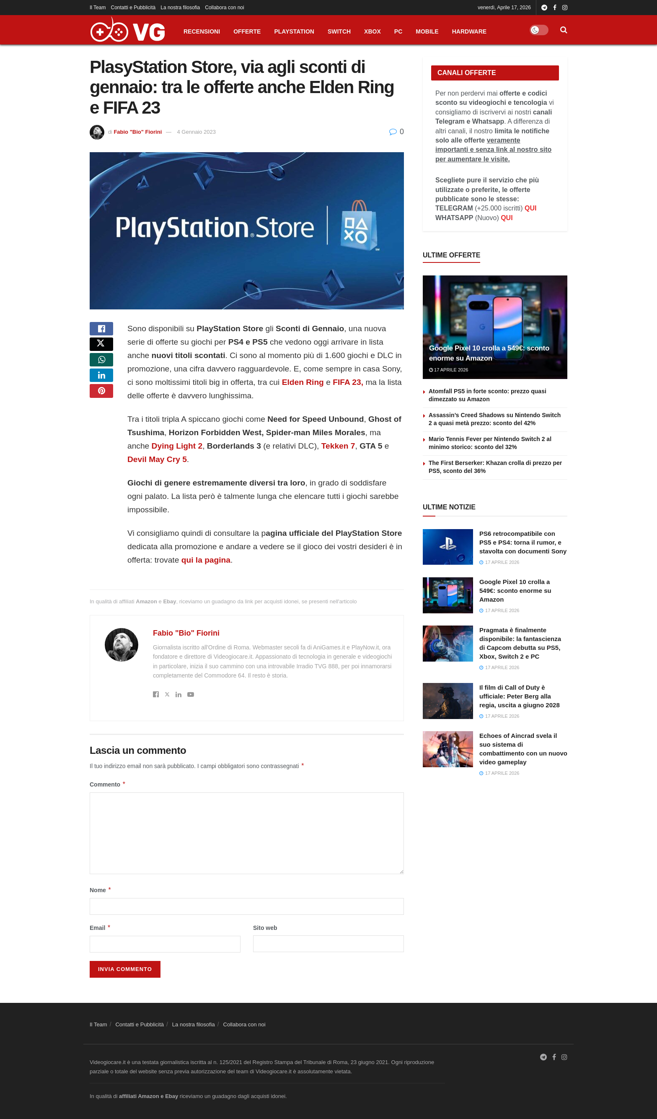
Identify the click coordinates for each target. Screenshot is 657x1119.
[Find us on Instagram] (564, 1058)
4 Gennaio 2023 (196, 132)
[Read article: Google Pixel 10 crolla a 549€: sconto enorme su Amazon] (495, 327)
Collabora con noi (224, 7)
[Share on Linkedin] (101, 392)
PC (398, 31)
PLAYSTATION (294, 31)
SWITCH (339, 31)
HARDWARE (469, 31)
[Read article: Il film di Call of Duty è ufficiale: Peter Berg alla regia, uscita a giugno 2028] (448, 701)
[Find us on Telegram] (543, 1058)
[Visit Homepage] (127, 30)
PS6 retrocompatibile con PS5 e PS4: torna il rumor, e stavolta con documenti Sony (522, 542)
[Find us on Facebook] (554, 1058)
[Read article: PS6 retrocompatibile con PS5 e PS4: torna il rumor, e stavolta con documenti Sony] (448, 547)
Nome (100, 890)
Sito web (265, 927)
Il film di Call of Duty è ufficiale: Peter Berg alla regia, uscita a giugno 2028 (519, 696)
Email (100, 927)
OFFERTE (247, 31)
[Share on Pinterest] (101, 412)
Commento (108, 784)
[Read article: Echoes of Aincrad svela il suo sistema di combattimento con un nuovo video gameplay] (448, 749)
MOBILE (427, 31)
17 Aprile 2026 (448, 369)
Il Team (98, 7)
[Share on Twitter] (101, 352)
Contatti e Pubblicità (133, 7)
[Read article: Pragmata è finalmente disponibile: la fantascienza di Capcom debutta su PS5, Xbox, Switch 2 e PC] (448, 644)
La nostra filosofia (180, 7)
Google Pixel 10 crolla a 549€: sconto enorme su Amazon (515, 590)
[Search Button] (563, 29)
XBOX (372, 31)
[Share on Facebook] (101, 332)
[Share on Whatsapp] (101, 372)
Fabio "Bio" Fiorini (138, 132)
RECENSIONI (202, 31)
